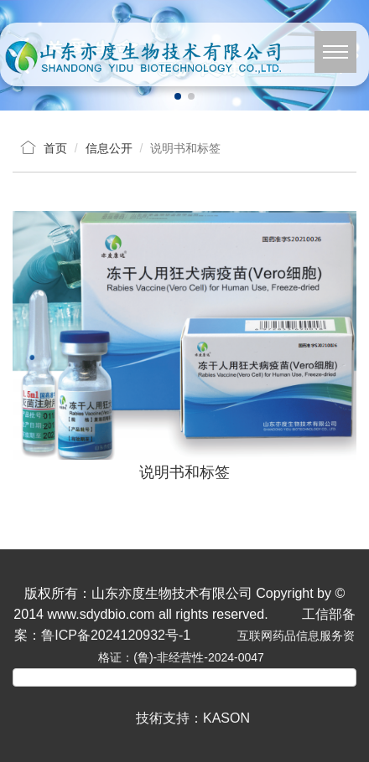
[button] (177, 96)
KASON (226, 718)
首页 (55, 148)
